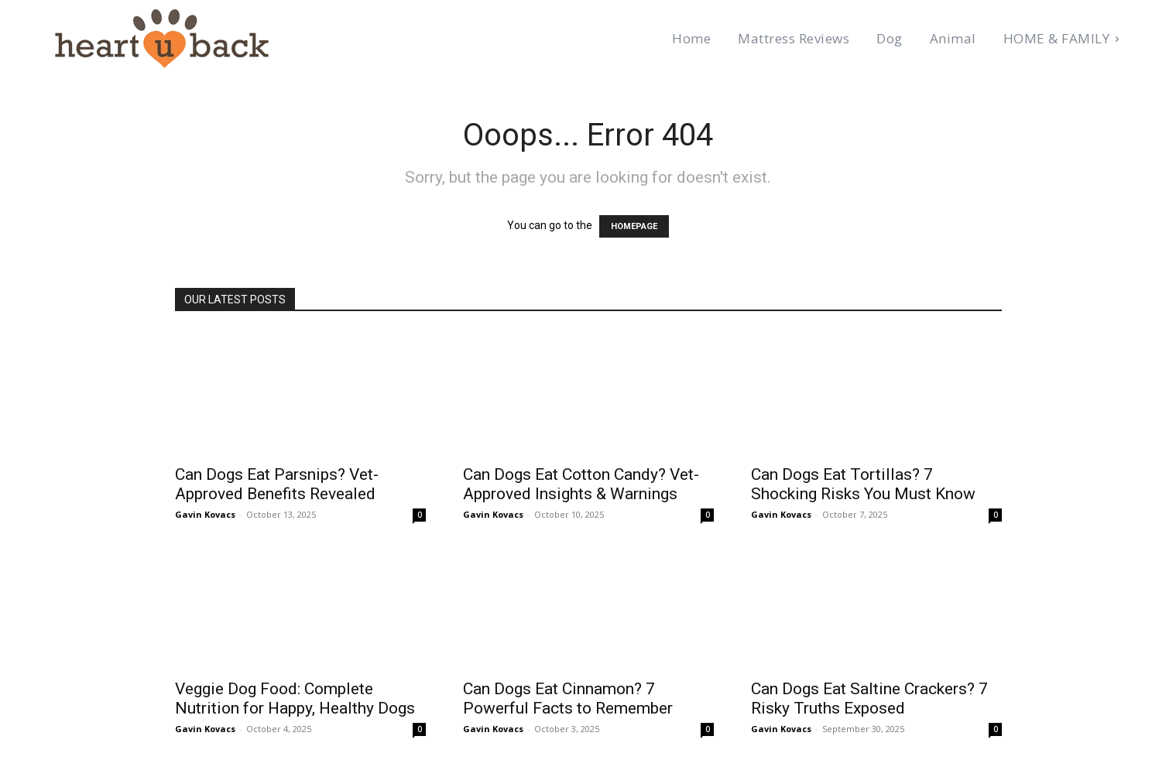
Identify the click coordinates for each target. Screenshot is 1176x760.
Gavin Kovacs (203, 514)
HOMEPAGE (633, 226)
